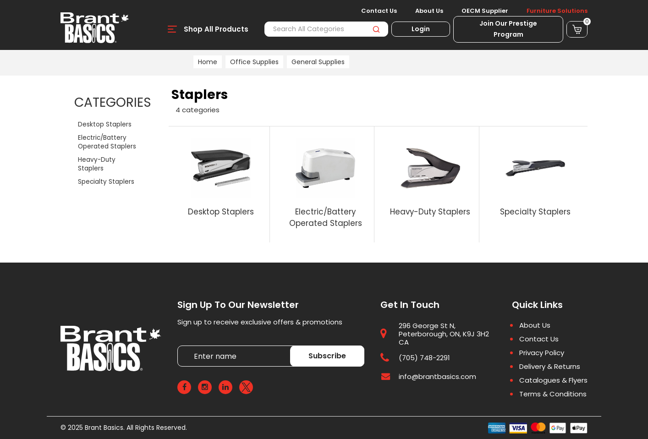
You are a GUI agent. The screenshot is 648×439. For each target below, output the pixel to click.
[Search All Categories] (326, 29)
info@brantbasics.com (437, 376)
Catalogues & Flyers (553, 380)
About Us (429, 11)
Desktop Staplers (105, 124)
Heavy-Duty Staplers (96, 164)
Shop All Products (216, 29)
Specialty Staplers (106, 181)
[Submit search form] (376, 29)
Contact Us (379, 11)
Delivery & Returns (549, 366)
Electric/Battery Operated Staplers (107, 142)
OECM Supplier (484, 11)
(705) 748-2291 (424, 357)
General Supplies (318, 61)
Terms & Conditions (553, 394)
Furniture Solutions (557, 11)
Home (207, 61)
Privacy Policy (541, 353)
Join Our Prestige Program (508, 29)
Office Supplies (254, 61)
